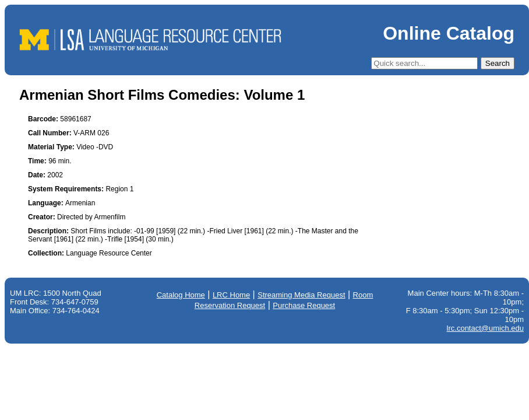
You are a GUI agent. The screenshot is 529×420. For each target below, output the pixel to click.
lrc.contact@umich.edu (485, 328)
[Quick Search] (424, 63)
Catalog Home (181, 294)
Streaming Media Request (301, 294)
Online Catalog (448, 33)
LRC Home (231, 294)
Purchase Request (304, 305)
